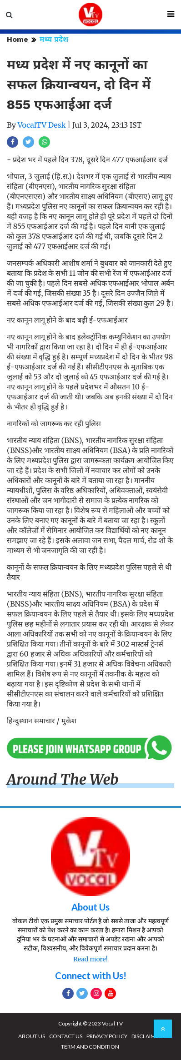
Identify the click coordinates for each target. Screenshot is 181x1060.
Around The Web (63, 780)
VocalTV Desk (42, 124)
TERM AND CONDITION (90, 1046)
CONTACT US (65, 1036)
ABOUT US (31, 1036)
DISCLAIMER (146, 1036)
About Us (90, 906)
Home (17, 39)
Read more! (90, 959)
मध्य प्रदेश (54, 39)
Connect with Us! (90, 975)
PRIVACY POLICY (106, 1036)
